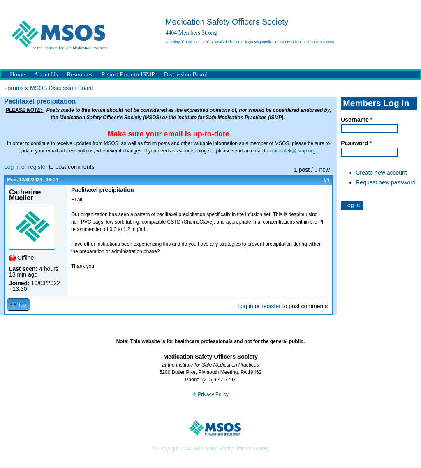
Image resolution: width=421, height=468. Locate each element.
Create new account (381, 172)
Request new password (386, 182)
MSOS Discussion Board (61, 88)
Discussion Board (186, 74)
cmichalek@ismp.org (293, 151)
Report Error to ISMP (128, 74)
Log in (12, 167)
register (37, 167)
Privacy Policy (210, 394)
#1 (327, 180)
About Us (46, 74)
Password (356, 143)
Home (17, 74)
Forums (13, 88)
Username (356, 119)
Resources (80, 74)
